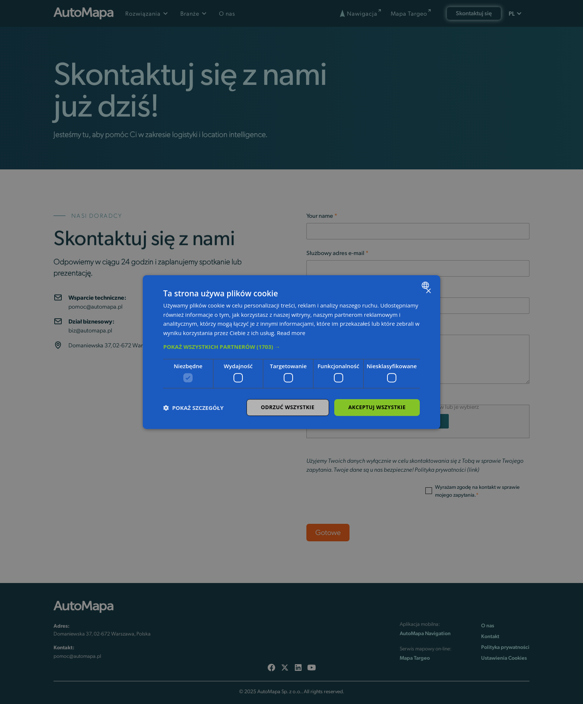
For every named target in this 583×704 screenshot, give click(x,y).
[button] (291, 346)
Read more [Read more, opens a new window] (291, 333)
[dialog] (291, 352)
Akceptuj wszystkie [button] (377, 407)
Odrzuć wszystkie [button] (288, 407)
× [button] (428, 291)
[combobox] (426, 285)
